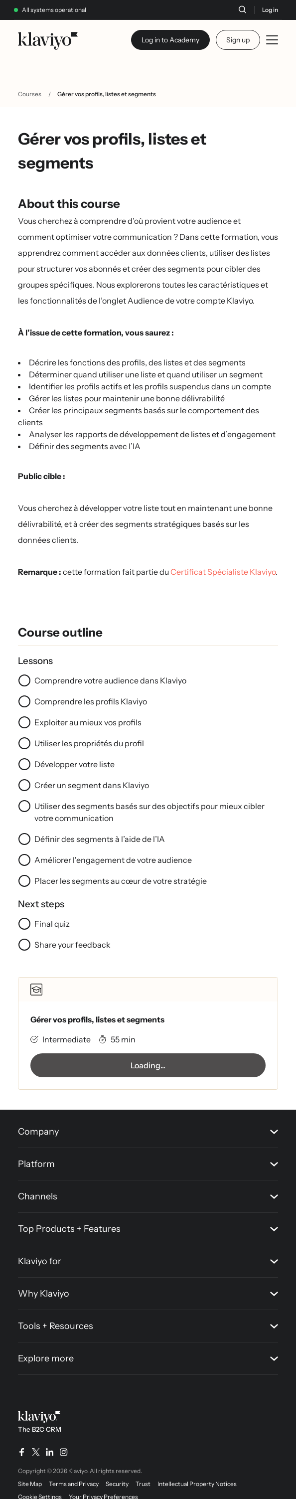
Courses (29, 94)
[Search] (242, 9)
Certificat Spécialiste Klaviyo (223, 572)
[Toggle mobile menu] (272, 40)
